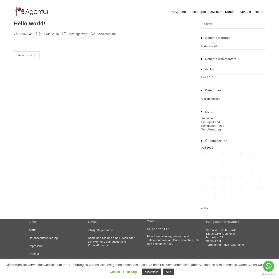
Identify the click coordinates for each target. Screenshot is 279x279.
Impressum (36, 246)
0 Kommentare (106, 34)
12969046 (25, 34)
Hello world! (30, 23)
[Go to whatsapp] (268, 266)
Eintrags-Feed (210, 122)
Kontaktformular (98, 245)
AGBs (32, 230)
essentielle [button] (151, 272)
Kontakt (34, 254)
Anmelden (207, 118)
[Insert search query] (233, 24)
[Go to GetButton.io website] (269, 274)
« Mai (204, 208)
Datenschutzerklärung (43, 238)
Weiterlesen (29, 56)
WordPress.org (211, 129)
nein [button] (168, 272)
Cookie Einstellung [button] (123, 272)
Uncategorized (77, 34)
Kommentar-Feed (212, 125)
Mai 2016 (207, 77)
